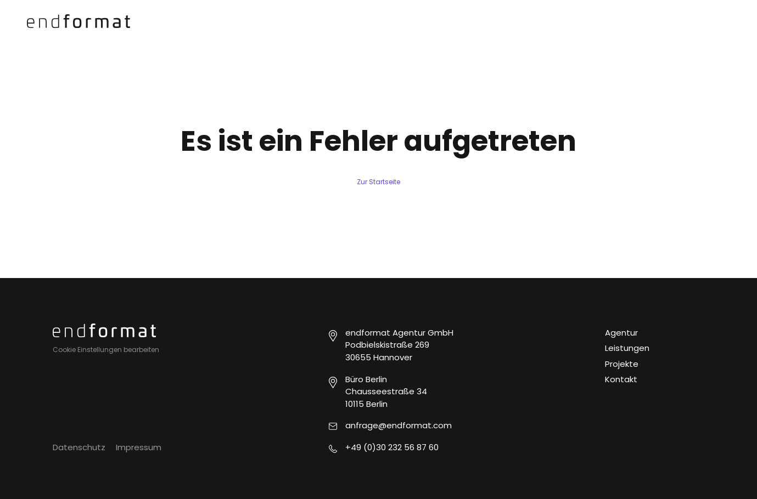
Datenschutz (79, 447)
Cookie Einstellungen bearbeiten (106, 349)
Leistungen (627, 348)
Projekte (621, 364)
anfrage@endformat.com (398, 425)
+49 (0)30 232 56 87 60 (392, 447)
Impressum (138, 447)
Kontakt (621, 379)
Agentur (621, 332)
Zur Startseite (378, 181)
